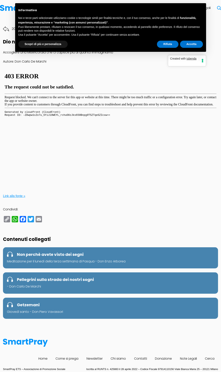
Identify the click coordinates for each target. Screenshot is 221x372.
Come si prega (66, 358)
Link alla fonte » (14, 196)
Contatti (140, 358)
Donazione (163, 358)
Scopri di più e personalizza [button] (43, 44)
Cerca (209, 358)
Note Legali (188, 358)
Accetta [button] (191, 44)
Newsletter (95, 358)
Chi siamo (118, 358)
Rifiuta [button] (167, 44)
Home (43, 358)
